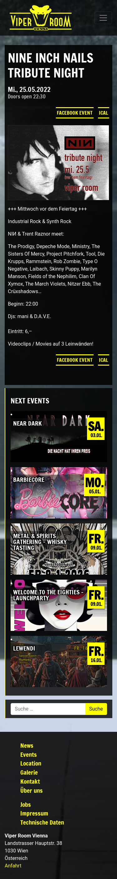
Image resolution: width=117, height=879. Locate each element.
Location (30, 763)
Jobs (25, 804)
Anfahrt (13, 866)
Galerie (29, 772)
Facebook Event (75, 112)
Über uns (31, 790)
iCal (103, 112)
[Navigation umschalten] (103, 18)
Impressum (34, 813)
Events (28, 754)
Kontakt (30, 781)
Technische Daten (42, 822)
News (26, 745)
